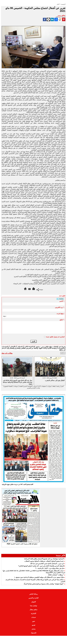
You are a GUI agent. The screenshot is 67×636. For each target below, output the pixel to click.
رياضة (58, 386)
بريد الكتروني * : (60, 307)
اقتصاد (16, 386)
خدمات (32, 386)
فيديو (21, 386)
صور (33, 621)
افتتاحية (26, 386)
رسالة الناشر (33, 594)
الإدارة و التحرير (28, 388)
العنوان (33, 602)
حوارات (48, 386)
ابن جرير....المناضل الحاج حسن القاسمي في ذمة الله (47, 564)
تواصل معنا (33, 606)
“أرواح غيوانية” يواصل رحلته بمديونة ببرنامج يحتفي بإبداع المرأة (44, 584)
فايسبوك (33, 633)
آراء (37, 386)
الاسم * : (62, 301)
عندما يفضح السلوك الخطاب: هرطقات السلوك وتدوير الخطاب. (44, 561)
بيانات (36, 388)
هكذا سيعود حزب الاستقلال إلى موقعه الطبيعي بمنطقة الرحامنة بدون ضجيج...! (39, 577)
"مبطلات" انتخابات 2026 (56, 575)
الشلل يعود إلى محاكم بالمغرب (54, 380)
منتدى (33, 629)
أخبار (58, 4)
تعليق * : (62, 319)
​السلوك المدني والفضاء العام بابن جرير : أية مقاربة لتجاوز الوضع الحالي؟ (41, 566)
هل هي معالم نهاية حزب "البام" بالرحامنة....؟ (49, 568)
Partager (40, 289)
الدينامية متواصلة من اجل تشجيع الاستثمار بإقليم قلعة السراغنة (44, 559)
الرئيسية (63, 4)
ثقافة (53, 386)
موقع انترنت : (60, 313)
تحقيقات (42, 386)
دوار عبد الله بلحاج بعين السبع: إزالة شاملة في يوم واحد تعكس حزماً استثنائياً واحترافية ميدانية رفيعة (17, 382)
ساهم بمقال (33, 610)
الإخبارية (33, 614)
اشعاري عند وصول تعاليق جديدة (55, 337)
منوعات (10, 386)
